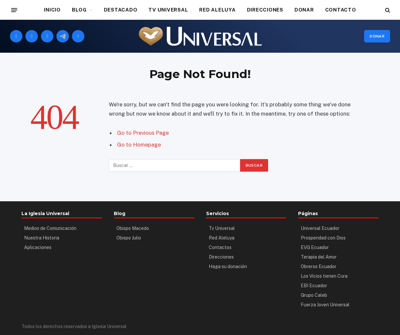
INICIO (52, 10)
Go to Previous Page (143, 132)
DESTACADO (121, 10)
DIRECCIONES (265, 10)
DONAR (304, 10)
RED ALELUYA (217, 10)
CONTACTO (340, 10)
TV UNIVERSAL (168, 10)
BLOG (79, 10)
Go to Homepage (139, 144)
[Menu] (14, 10)
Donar (377, 36)
